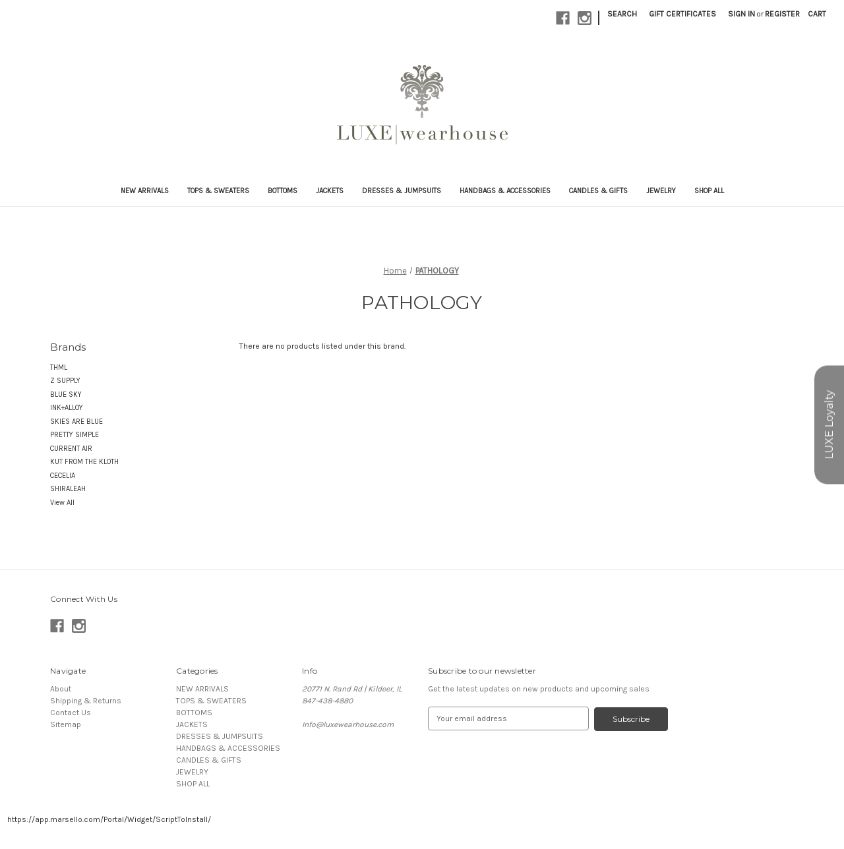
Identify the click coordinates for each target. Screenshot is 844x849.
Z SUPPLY (65, 380)
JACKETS (330, 191)
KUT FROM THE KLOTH (84, 461)
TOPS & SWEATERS (218, 191)
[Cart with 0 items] (817, 14)
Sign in (741, 13)
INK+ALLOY (66, 407)
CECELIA (62, 475)
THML (58, 367)
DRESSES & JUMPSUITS (401, 191)
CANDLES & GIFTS (598, 191)
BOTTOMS (282, 191)
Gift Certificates (682, 13)
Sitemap (65, 724)
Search (622, 13)
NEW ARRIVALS (145, 191)
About (60, 688)
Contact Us (70, 712)
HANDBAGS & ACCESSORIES (505, 191)
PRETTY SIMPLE (74, 434)
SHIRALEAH (68, 488)
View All (62, 502)
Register (782, 13)
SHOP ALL (709, 191)
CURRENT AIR (71, 448)
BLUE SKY (66, 394)
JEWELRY (661, 191)
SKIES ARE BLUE (76, 421)
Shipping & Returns (85, 700)
